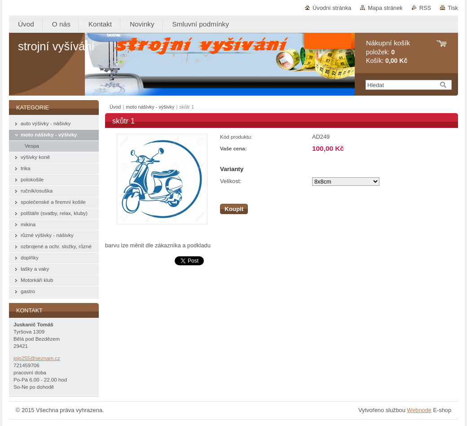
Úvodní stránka (332, 7)
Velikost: (231, 181)
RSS (425, 7)
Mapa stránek (385, 7)
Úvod (115, 107)
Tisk (453, 7)
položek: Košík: (388, 52)
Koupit (234, 209)
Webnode (419, 410)
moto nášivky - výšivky (150, 107)
